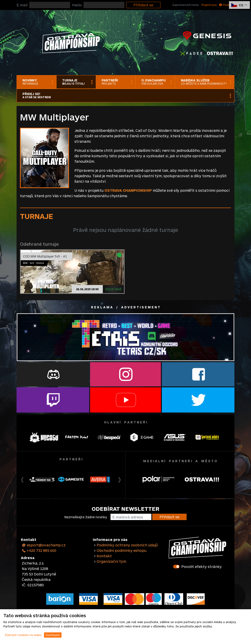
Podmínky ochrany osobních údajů (127, 545)
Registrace (209, 5)
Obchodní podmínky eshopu (121, 550)
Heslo (77, 5)
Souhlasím (53, 635)
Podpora (226, 5)
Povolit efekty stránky (201, 566)
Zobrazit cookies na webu (23, 635)
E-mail (22, 5)
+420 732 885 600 (39, 550)
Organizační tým (111, 561)
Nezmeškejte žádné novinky (85, 517)
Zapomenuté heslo (185, 5)
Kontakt (104, 556)
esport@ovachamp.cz (44, 545)
